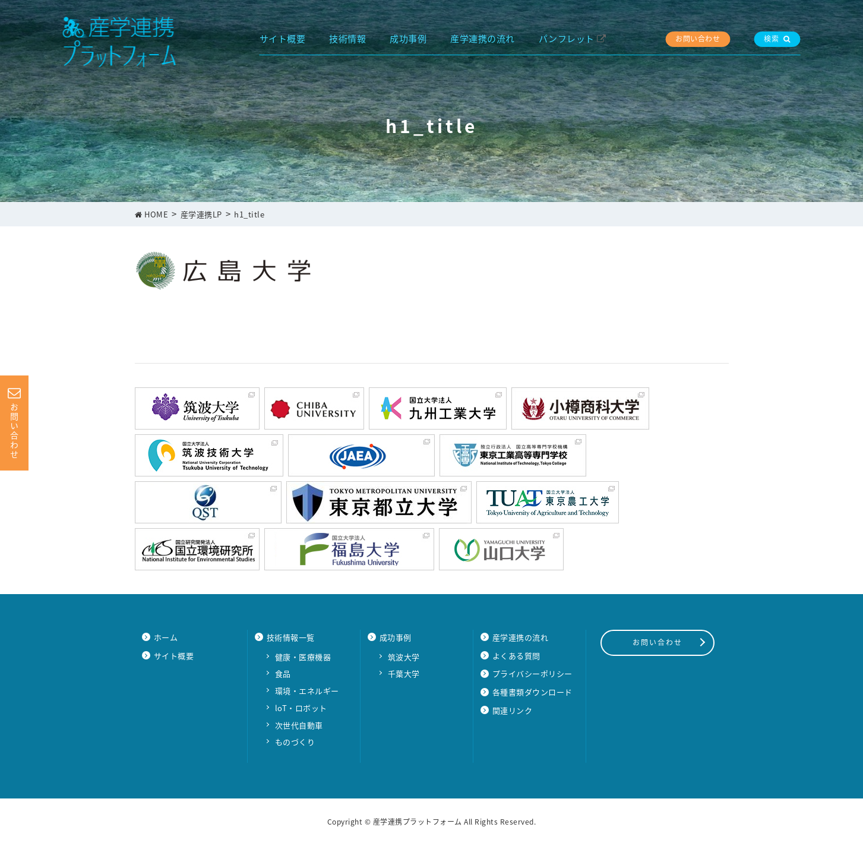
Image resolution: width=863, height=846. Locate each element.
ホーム (166, 637)
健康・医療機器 (303, 656)
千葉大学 (404, 673)
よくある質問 (516, 655)
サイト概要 (283, 38)
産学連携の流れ (482, 38)
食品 (283, 673)
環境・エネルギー (307, 690)
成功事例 (408, 38)
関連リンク (512, 710)
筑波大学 (404, 656)
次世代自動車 (299, 725)
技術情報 (347, 38)
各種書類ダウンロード (532, 691)
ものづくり (295, 741)
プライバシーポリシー (532, 673)
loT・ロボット (301, 708)
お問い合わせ (697, 38)
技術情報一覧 (291, 637)
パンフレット (567, 38)
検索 (777, 38)
